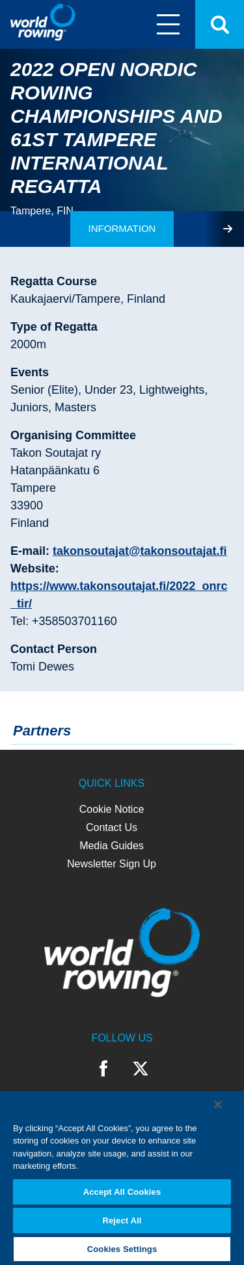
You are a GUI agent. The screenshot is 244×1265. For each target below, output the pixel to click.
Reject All (121, 1220)
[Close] (218, 1104)
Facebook (104, 1068)
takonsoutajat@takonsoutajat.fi (140, 550)
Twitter (140, 1068)
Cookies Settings (122, 1249)
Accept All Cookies (122, 1192)
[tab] (122, 229)
